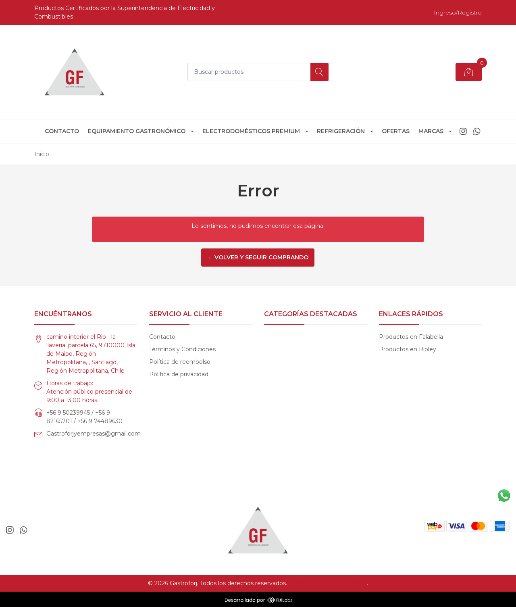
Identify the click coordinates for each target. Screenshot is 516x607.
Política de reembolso (179, 361)
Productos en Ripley (407, 349)
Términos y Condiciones (182, 349)
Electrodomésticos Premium (251, 131)
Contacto (62, 131)
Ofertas (396, 131)
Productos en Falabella (411, 336)
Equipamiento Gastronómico (136, 131)
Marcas (430, 131)
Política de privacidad (178, 374)
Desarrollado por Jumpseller (328, 583)
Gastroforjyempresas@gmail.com (93, 433)
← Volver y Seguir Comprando (257, 257)
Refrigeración (341, 131)
